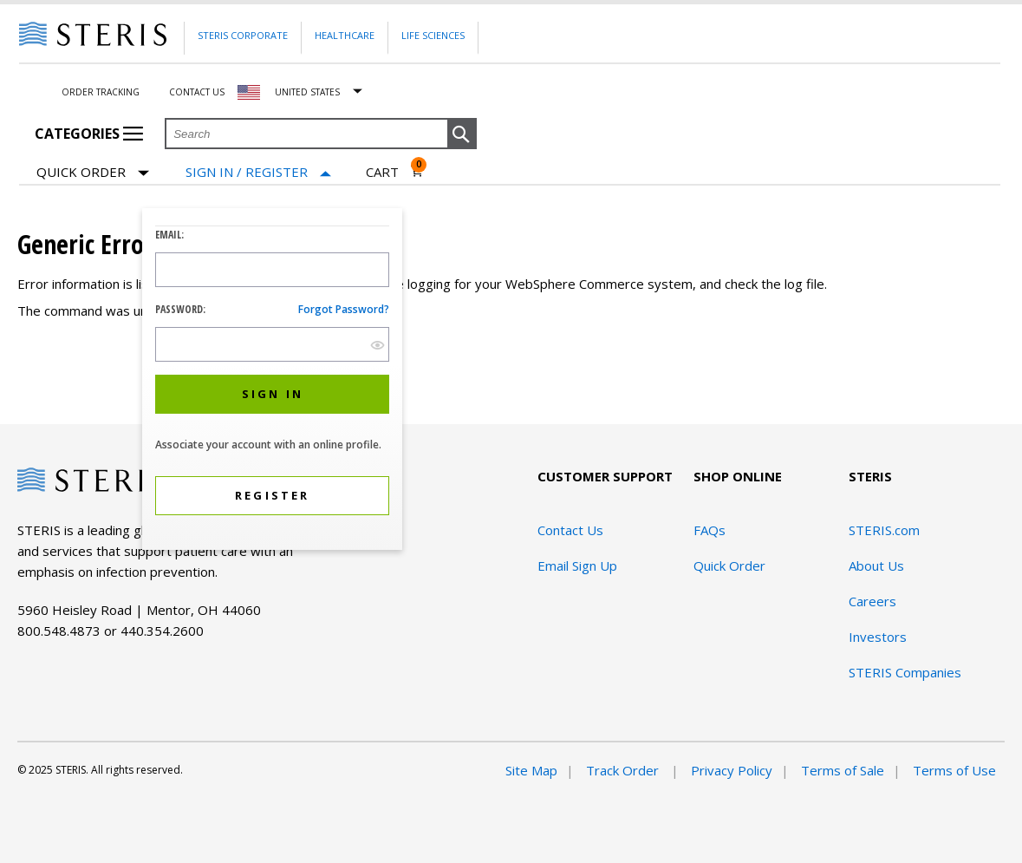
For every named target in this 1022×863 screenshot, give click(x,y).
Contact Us (197, 92)
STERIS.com (884, 530)
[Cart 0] (395, 171)
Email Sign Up (577, 565)
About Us (876, 565)
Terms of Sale (842, 770)
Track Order (624, 770)
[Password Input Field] (272, 344)
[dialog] (272, 381)
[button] (462, 134)
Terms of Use (954, 770)
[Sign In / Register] (258, 172)
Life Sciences (433, 35)
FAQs (709, 530)
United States (307, 92)
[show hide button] (377, 345)
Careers (872, 601)
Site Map (531, 770)
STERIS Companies (905, 672)
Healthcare (344, 35)
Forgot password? (343, 309)
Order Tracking (101, 92)
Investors (878, 636)
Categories (89, 133)
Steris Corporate (243, 35)
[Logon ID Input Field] (272, 269)
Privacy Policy (731, 770)
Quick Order (92, 173)
